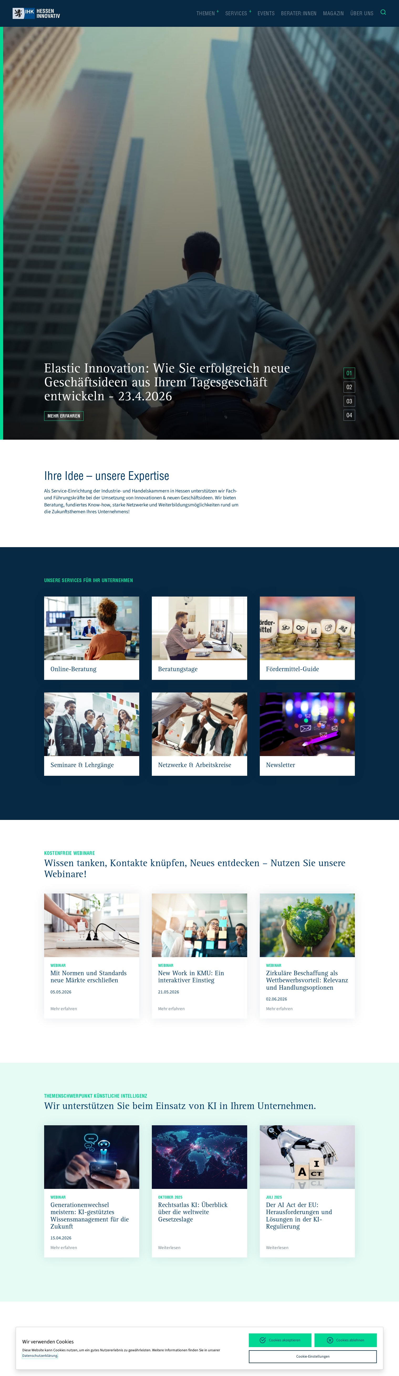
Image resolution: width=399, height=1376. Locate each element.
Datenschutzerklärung (39, 1355)
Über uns (362, 14)
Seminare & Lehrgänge (82, 765)
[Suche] (383, 13)
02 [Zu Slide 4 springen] (349, 388)
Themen (207, 14)
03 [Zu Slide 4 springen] (349, 402)
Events (266, 14)
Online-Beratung (73, 669)
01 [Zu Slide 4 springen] (349, 374)
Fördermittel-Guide (292, 669)
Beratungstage (178, 669)
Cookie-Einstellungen (313, 1356)
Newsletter (280, 765)
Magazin (333, 14)
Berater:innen (299, 14)
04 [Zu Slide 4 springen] (349, 416)
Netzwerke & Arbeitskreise (194, 765)
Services (238, 14)
